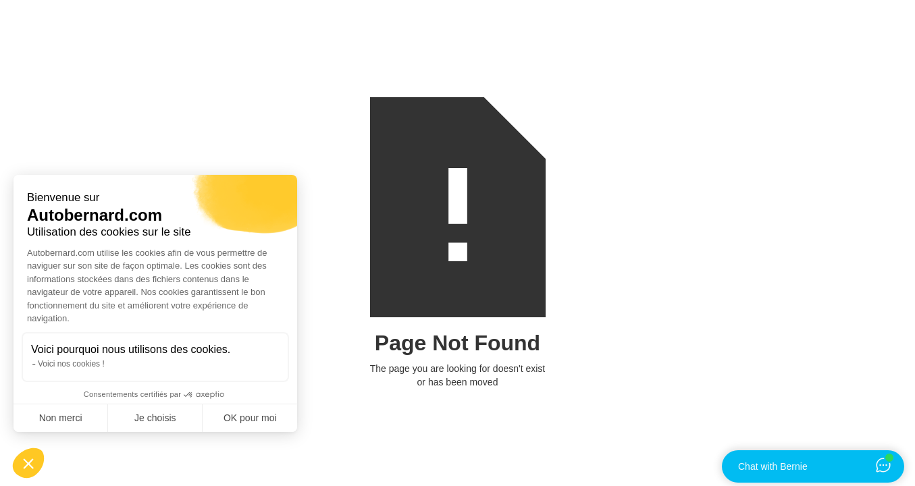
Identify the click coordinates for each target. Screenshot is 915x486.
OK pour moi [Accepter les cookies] (250, 417)
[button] (28, 463)
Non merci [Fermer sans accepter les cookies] (60, 417)
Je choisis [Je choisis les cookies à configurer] (155, 417)
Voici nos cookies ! (71, 364)
